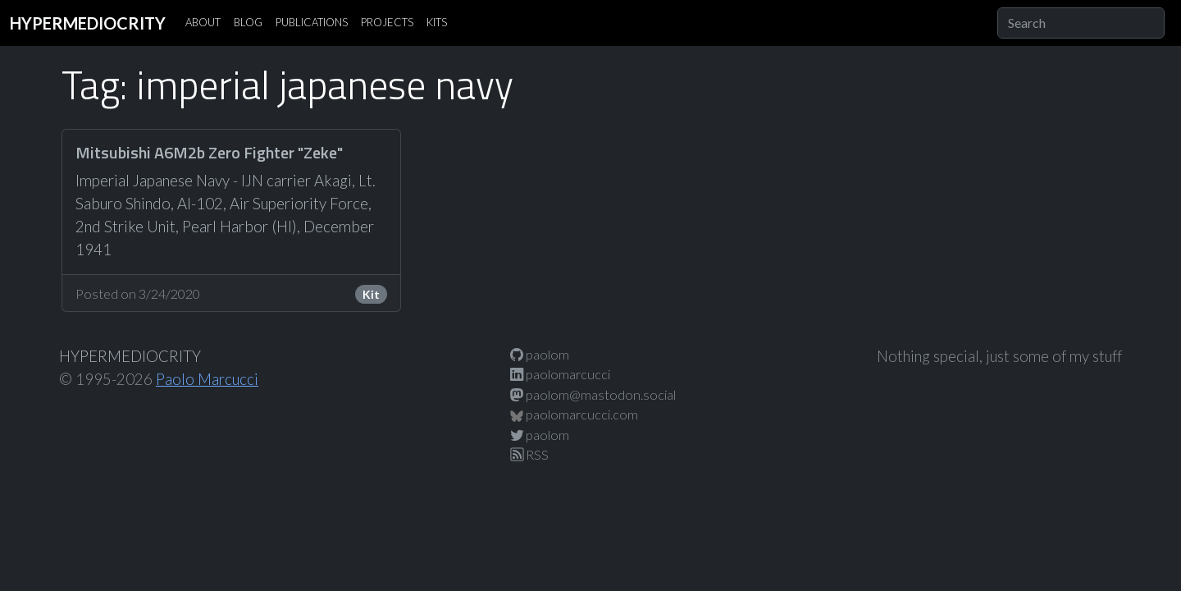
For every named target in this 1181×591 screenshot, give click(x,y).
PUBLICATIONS (312, 22)
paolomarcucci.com (574, 414)
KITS (436, 22)
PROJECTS (387, 22)
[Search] (1081, 23)
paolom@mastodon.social (593, 394)
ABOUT (203, 22)
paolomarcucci (560, 374)
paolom (539, 354)
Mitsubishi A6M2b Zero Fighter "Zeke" (209, 152)
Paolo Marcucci (207, 379)
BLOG (248, 22)
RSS (529, 454)
